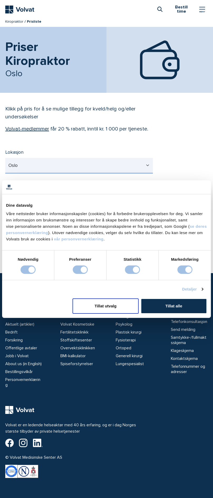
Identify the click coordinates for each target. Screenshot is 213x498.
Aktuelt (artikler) (19, 324)
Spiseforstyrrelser (76, 363)
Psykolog (124, 324)
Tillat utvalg (106, 306)
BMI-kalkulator (73, 356)
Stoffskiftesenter (76, 340)
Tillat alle (173, 306)
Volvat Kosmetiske (77, 324)
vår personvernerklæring (78, 238)
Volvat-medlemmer (27, 129)
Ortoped (123, 348)
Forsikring (14, 340)
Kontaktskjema (184, 358)
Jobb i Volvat (17, 356)
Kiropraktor (14, 21)
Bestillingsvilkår (19, 371)
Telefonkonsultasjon (189, 321)
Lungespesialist (130, 363)
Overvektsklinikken (77, 348)
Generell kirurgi (129, 356)
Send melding (183, 329)
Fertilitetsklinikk (74, 332)
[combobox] (160, 9)
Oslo (13, 165)
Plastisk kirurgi (129, 332)
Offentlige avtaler (21, 348)
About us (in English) (23, 363)
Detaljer (189, 289)
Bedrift (11, 332)
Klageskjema (182, 350)
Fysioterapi (126, 340)
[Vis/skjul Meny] (202, 9)
